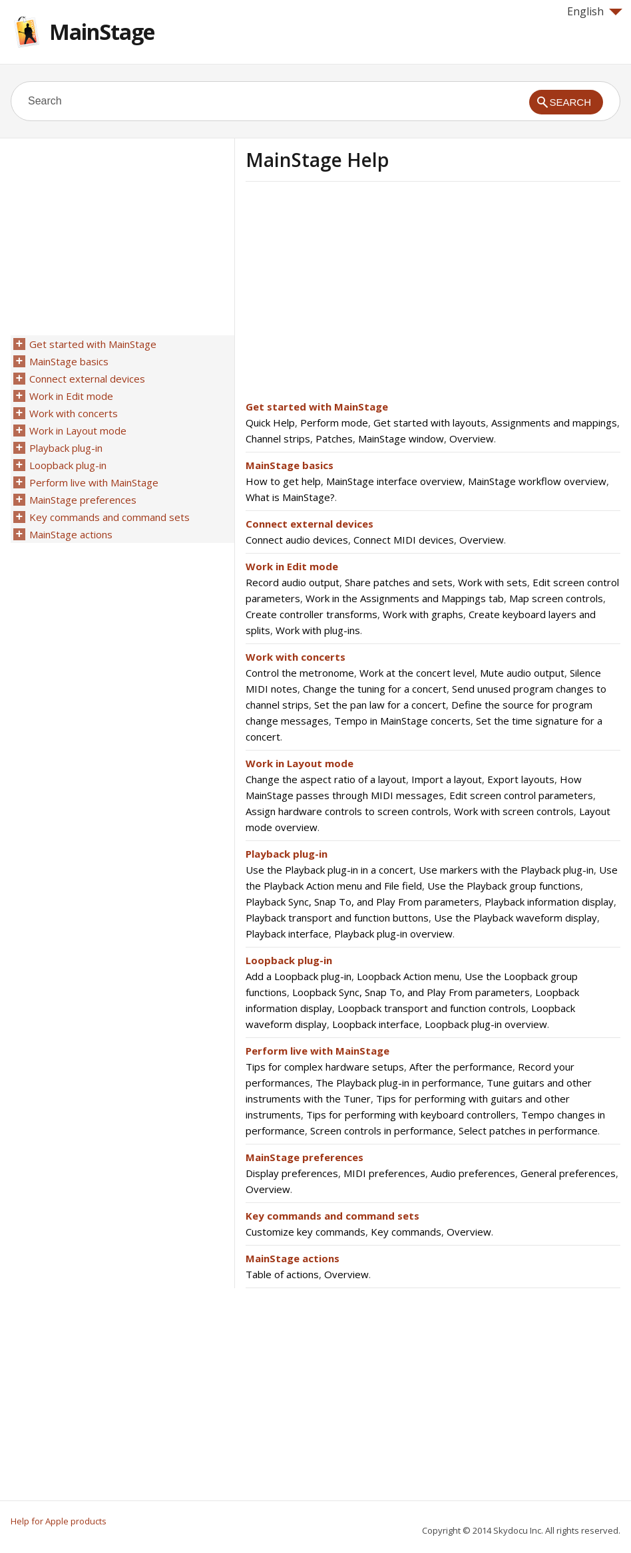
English (594, 11)
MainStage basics (289, 465)
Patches (334, 438)
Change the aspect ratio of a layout (326, 779)
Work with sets (492, 582)
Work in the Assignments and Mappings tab (405, 598)
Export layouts (520, 779)
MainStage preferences (304, 1157)
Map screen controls (556, 598)
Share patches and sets (399, 582)
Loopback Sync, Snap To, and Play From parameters (411, 992)
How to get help (283, 481)
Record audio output (292, 582)
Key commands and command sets (332, 1215)
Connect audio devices (297, 539)
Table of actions (282, 1274)
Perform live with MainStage (317, 1050)
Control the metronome (300, 672)
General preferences (568, 1173)
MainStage (101, 31)
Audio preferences (473, 1173)
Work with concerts (295, 656)
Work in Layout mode (299, 763)
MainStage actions (292, 1258)
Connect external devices (309, 523)
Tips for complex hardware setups (325, 1066)
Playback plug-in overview (393, 933)
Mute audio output (522, 672)
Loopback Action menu (408, 976)
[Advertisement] (357, 295)
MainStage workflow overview (537, 481)
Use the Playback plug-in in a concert (329, 869)
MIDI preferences (384, 1173)
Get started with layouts (429, 422)
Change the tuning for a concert (375, 688)
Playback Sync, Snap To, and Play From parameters (362, 901)
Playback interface (287, 933)
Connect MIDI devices (403, 539)
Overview (471, 438)
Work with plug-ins (318, 630)
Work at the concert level (417, 672)
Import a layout (446, 779)
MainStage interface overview (394, 481)
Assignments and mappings (554, 422)
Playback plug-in (286, 853)
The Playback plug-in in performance (398, 1082)
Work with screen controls (514, 811)
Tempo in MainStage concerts (402, 720)
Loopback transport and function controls (431, 1008)
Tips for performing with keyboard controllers (411, 1114)
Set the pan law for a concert (380, 704)
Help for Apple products (58, 1521)
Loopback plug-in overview (486, 1024)
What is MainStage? (290, 497)
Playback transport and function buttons (337, 917)
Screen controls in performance (381, 1130)
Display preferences (292, 1173)
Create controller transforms (311, 614)
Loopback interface (375, 1024)
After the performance (461, 1066)
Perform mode (334, 422)
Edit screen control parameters (521, 795)
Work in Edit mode (292, 566)
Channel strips (278, 438)
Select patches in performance (528, 1130)
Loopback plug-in (289, 960)
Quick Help (270, 422)
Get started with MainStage (317, 406)
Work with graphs (423, 614)
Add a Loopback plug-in (298, 976)
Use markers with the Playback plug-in (506, 869)
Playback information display (549, 901)
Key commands (406, 1231)
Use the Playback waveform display (515, 917)
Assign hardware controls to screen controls (347, 811)
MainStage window (401, 438)
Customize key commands (305, 1231)
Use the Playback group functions (503, 885)
